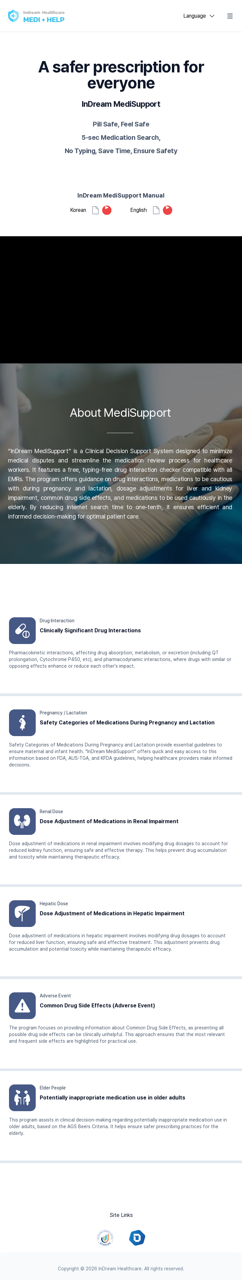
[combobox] (199, 16)
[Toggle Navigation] (230, 16)
